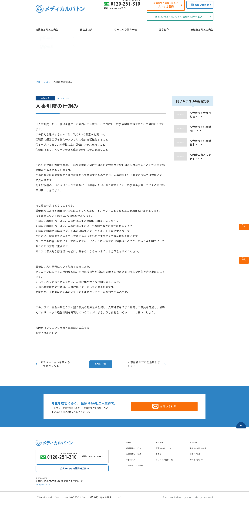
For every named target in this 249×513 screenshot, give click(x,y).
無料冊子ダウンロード (201, 457)
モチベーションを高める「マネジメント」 (55, 364)
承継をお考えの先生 (196, 29)
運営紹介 (161, 29)
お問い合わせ (197, 452)
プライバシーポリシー (47, 497)
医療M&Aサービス (165, 446)
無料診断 (160, 440)
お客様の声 (132, 457)
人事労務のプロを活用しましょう (144, 364)
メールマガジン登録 (137, 463)
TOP (38, 81)
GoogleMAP (42, 484)
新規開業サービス (135, 446)
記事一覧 (100, 364)
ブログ (47, 81)
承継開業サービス (135, 452)
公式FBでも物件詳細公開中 (74, 468)
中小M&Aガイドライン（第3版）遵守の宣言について (93, 497)
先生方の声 (89, 29)
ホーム (129, 440)
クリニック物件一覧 (126, 29)
